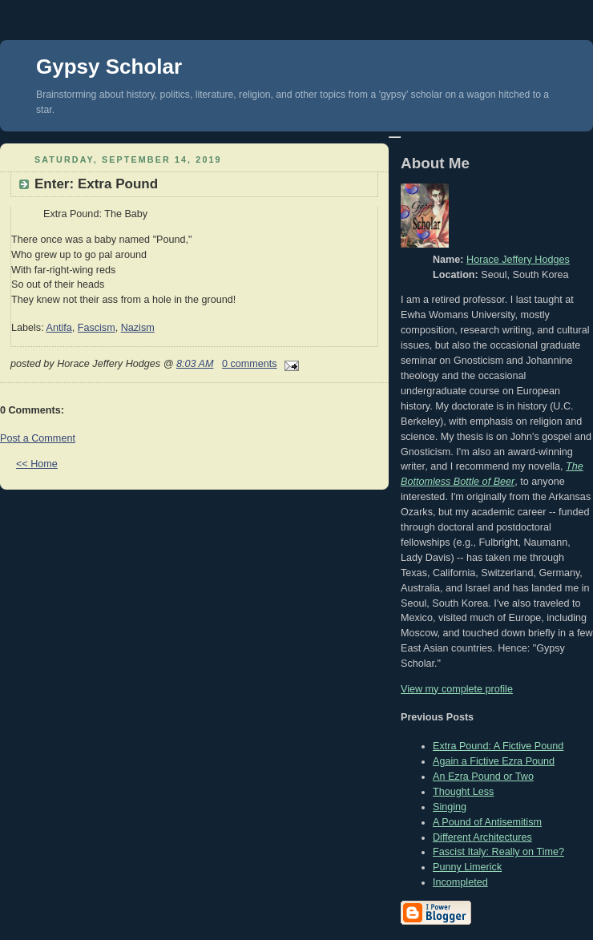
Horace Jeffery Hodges (518, 259)
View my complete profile (457, 689)
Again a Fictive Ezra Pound (494, 761)
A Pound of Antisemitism (487, 822)
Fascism (96, 327)
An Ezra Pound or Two (483, 776)
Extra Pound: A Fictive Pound (498, 746)
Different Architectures (482, 837)
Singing (449, 807)
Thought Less (463, 791)
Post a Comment (37, 438)
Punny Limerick (467, 867)
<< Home (37, 464)
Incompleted (460, 882)
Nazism (138, 327)
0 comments (249, 363)
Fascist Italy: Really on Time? (498, 851)
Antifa (58, 327)
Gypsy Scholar (109, 66)
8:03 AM (195, 363)
